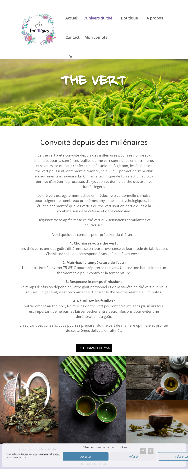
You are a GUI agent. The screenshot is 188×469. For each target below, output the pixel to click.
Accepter (85, 456)
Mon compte (96, 38)
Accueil (71, 19)
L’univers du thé (97, 19)
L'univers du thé (96, 348)
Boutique (129, 19)
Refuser (133, 456)
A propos (155, 19)
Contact (72, 38)
